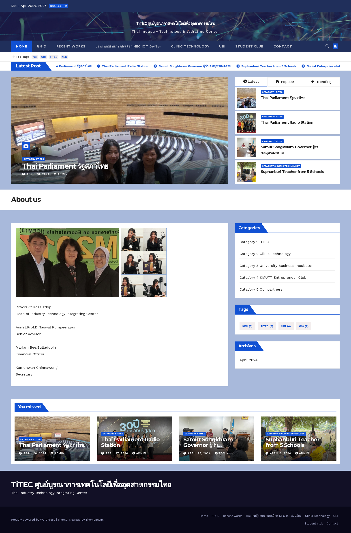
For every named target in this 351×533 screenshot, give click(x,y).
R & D (42, 46)
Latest (251, 81)
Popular (285, 82)
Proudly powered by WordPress (33, 519)
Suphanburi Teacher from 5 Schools (292, 172)
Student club (249, 46)
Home (21, 46)
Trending (321, 82)
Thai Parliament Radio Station (287, 122)
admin (61, 174)
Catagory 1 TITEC (34, 159)
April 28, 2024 (39, 174)
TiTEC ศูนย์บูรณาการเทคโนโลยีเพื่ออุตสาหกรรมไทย (175, 23)
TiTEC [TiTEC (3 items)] (267, 326)
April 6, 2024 (281, 453)
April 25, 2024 (200, 453)
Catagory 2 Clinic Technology (281, 166)
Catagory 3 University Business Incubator (276, 265)
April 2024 (249, 360)
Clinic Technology (190, 46)
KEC (64, 56)
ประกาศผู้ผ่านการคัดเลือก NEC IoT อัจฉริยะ (128, 46)
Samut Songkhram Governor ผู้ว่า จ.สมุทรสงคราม (208, 445)
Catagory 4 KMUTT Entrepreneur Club (273, 277)
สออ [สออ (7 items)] (304, 326)
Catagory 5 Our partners (261, 289)
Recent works (71, 46)
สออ (34, 56)
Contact (283, 46)
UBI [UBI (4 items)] (286, 326)
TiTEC (54, 56)
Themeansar (94, 519)
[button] (327, 46)
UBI (222, 46)
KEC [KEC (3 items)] (247, 326)
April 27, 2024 (117, 453)
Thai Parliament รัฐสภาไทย (65, 166)
